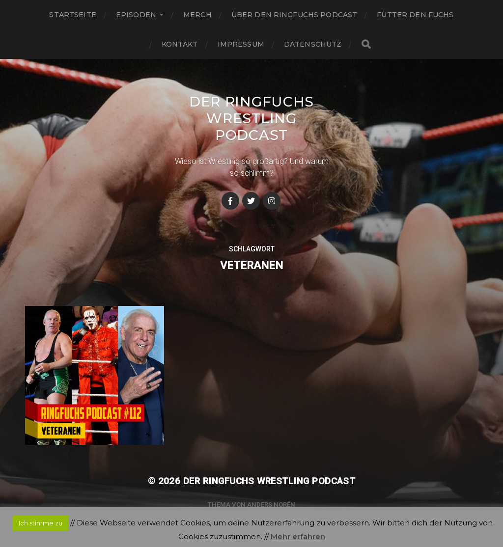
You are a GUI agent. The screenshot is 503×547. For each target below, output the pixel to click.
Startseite (72, 14)
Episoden (136, 14)
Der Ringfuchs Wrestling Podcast (251, 118)
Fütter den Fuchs (415, 14)
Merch (197, 14)
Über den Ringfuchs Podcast (294, 14)
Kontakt (180, 44)
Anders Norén (271, 504)
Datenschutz (313, 44)
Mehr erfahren (298, 536)
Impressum (241, 44)
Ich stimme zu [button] (40, 523)
